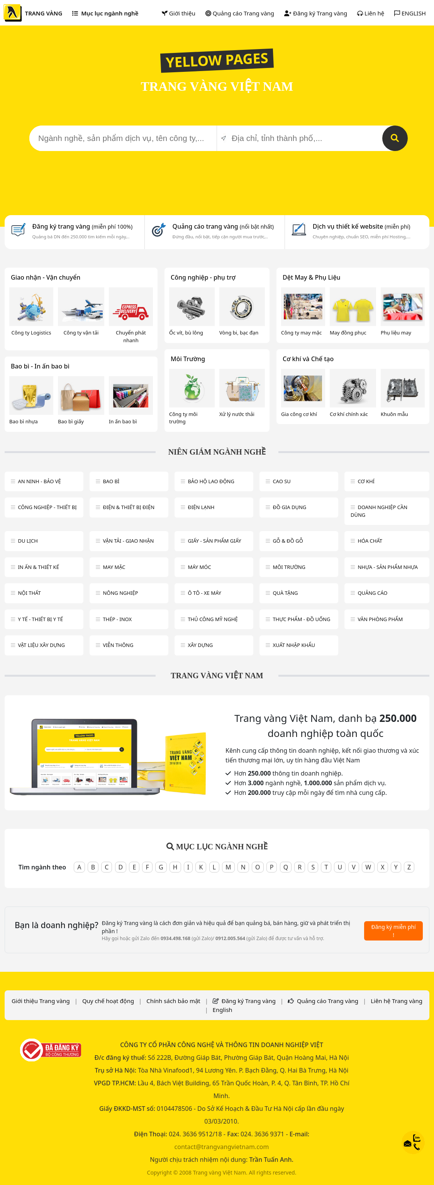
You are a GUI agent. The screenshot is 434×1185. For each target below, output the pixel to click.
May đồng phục (348, 332)
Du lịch (27, 540)
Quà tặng (285, 592)
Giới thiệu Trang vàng (41, 1001)
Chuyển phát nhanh (131, 336)
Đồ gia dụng (289, 507)
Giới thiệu (178, 13)
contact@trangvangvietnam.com (222, 1147)
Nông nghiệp (120, 592)
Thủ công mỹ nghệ (212, 619)
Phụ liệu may (396, 332)
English (222, 1010)
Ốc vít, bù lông (186, 332)
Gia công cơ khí (299, 414)
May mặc (114, 567)
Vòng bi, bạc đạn (238, 332)
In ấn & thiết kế (38, 567)
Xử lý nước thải (236, 414)
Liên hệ (370, 13)
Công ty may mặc (301, 332)
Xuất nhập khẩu (294, 645)
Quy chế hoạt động (108, 1001)
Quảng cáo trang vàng (223, 226)
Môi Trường (188, 359)
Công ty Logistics (31, 332)
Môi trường (289, 567)
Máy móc (199, 567)
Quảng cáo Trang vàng (239, 13)
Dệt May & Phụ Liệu (312, 277)
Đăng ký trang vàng (82, 226)
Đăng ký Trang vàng (315, 13)
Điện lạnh (201, 507)
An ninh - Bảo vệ (39, 481)
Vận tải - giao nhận (128, 540)
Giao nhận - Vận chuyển (45, 277)
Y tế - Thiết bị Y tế (40, 619)
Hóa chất (370, 540)
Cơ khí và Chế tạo (308, 359)
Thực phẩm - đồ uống (301, 619)
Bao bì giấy (71, 421)
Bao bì (111, 481)
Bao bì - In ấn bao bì (40, 366)
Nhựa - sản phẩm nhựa (388, 567)
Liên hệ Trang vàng (396, 1001)
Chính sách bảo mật (173, 1001)
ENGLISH (410, 13)
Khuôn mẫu (394, 414)
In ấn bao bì (123, 421)
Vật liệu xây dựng (41, 645)
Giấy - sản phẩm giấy (214, 540)
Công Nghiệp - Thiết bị (47, 507)
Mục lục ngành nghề (105, 13)
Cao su (281, 481)
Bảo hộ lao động (211, 481)
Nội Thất (29, 592)
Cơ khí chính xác (349, 414)
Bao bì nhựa (23, 421)
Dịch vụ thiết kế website (361, 226)
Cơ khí (366, 481)
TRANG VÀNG (44, 13)
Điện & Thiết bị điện (128, 507)
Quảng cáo (372, 592)
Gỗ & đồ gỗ (288, 540)
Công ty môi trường (183, 418)
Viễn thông (118, 645)
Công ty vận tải (81, 332)
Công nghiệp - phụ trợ (203, 277)
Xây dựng (200, 645)
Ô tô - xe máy (204, 592)
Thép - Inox (117, 619)
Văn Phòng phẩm (380, 619)
